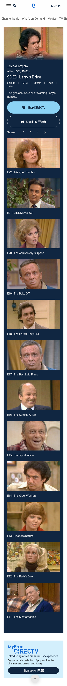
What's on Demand (33, 19)
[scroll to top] (35, 679)
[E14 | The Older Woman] (33, 476)
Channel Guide (10, 19)
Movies (52, 19)
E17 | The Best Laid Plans (22, 374)
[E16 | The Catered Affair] (33, 395)
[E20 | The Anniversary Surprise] (33, 233)
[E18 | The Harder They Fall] (33, 314)
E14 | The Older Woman (21, 496)
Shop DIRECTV (33, 107)
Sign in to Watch (33, 121)
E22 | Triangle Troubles (21, 172)
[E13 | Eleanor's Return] (33, 516)
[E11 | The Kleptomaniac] (33, 597)
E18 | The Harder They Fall (23, 334)
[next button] (45, 132)
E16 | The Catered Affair (21, 415)
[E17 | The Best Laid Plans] (33, 355)
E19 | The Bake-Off (18, 293)
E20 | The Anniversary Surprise (25, 253)
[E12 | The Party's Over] (33, 557)
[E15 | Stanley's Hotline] (33, 435)
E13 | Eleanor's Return (20, 536)
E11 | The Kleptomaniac (21, 617)
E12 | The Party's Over (20, 576)
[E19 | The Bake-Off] (33, 274)
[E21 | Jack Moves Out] (33, 193)
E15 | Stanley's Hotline (20, 455)
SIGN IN (56, 6)
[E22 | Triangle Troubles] (33, 153)
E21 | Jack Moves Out (20, 213)
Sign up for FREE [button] (33, 670)
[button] (8, 6)
